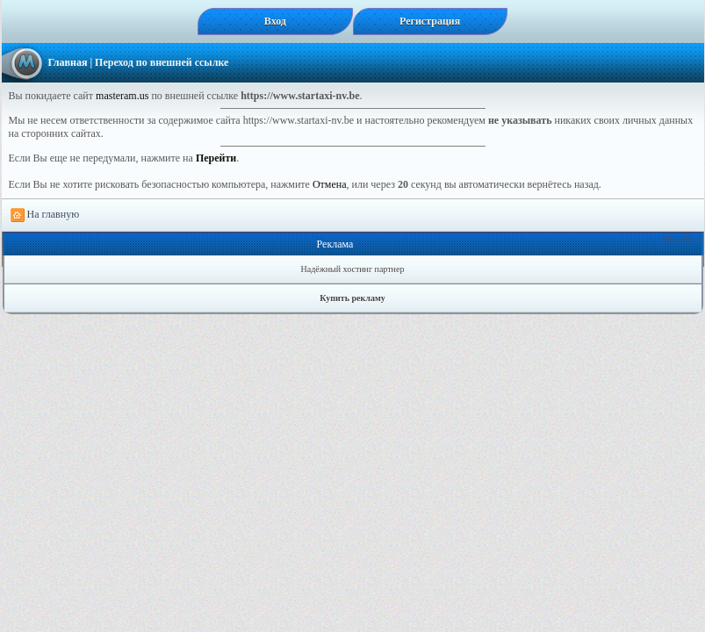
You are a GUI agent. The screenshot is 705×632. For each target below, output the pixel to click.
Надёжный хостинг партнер (353, 269)
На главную (45, 215)
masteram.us (122, 96)
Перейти (216, 158)
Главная (68, 62)
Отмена (330, 184)
